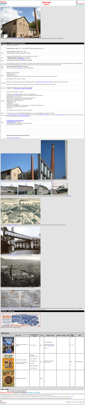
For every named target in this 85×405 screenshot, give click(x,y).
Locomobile (15, 94)
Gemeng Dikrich (50, 345)
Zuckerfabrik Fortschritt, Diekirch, (45, 82)
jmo (62, 38)
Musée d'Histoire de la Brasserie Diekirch (16, 391)
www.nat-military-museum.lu (14, 137)
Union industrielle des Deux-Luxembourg (18, 114)
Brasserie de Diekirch (18, 38)
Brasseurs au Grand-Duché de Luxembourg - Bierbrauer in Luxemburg (18, 308)
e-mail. (53, 395)
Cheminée (3, 180)
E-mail (71, 398)
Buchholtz (21, 58)
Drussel (42, 114)
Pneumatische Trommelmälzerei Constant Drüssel (15, 121)
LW (54, 64)
